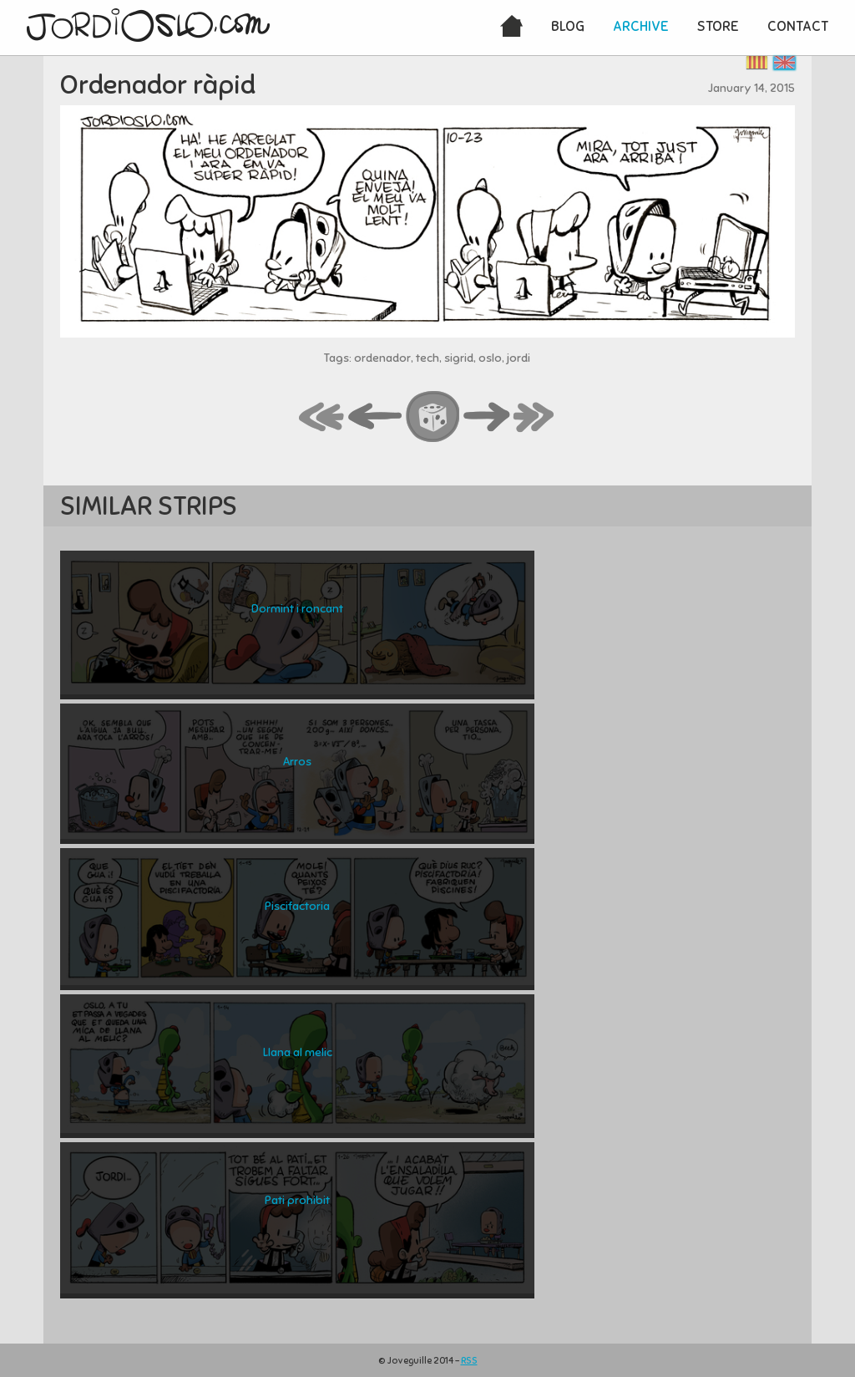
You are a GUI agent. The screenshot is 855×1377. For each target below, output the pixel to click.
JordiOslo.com (148, 25)
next (486, 418)
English (784, 62)
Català (756, 62)
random (433, 418)
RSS (469, 1360)
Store (718, 26)
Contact (797, 26)
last (534, 418)
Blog (567, 26)
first (322, 418)
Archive (641, 26)
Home (511, 27)
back (375, 418)
